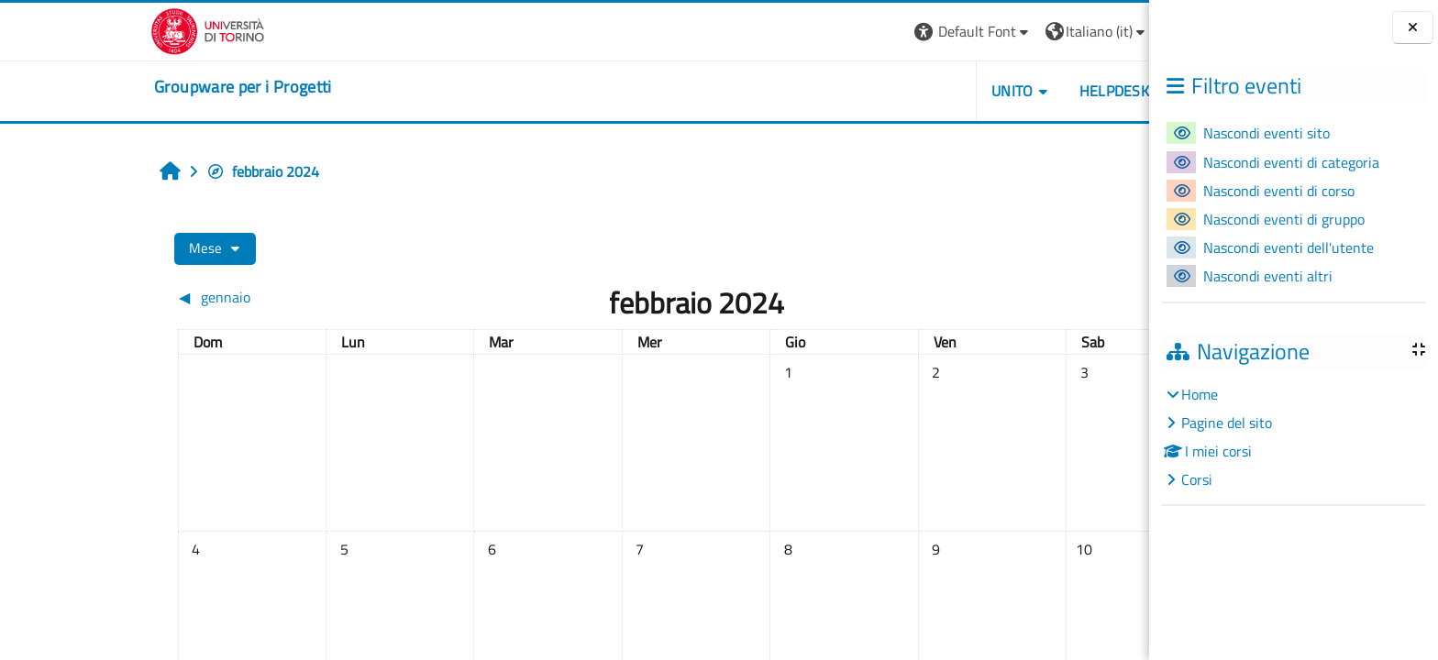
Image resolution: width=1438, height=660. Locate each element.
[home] (131, 87)
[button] (861, 31)
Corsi (1196, 479)
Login (1080, 31)
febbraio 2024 (150, 171)
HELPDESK (1002, 91)
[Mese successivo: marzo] (972, 297)
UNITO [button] (900, 91)
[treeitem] (1293, 436)
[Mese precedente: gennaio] (195, 297)
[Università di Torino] (96, 29)
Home (1199, 394)
